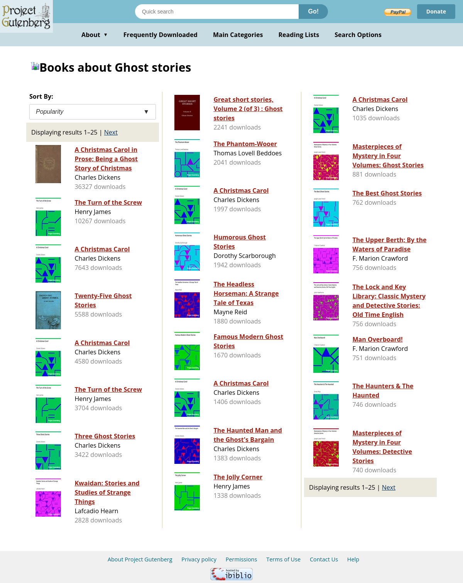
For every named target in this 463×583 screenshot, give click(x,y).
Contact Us (324, 559)
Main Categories (238, 34)
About (94, 34)
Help (353, 559)
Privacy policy (198, 559)
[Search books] (217, 11)
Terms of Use (283, 559)
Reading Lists (299, 34)
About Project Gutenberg (140, 559)
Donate (436, 11)
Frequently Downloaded (160, 34)
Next (111, 132)
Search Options (358, 34)
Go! (313, 11)
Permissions (241, 559)
